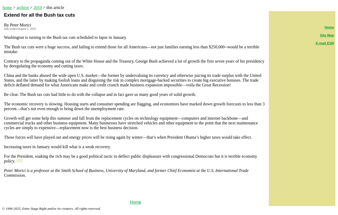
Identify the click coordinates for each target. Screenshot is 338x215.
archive (23, 7)
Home (135, 202)
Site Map (327, 35)
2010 (38, 7)
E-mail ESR (325, 43)
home (7, 7)
